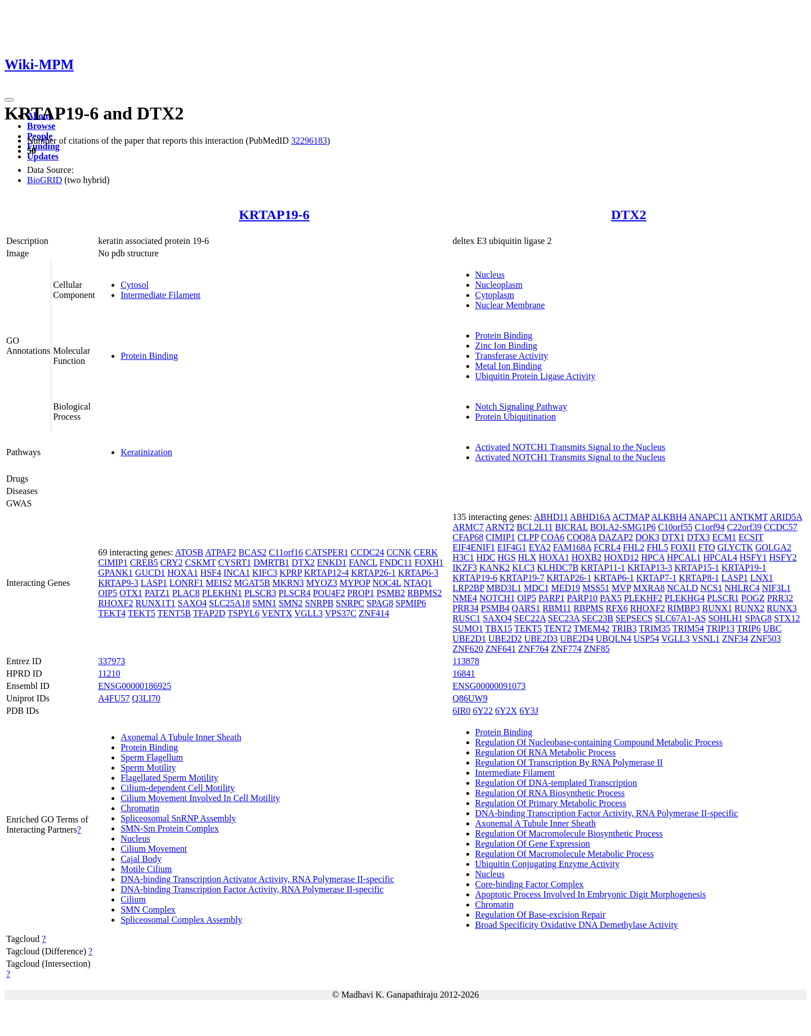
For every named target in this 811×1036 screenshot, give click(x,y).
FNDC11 (396, 562)
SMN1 (264, 603)
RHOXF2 (115, 603)
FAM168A (572, 547)
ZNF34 (735, 638)
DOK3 (647, 537)
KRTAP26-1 (373, 572)
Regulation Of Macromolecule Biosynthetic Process (569, 833)
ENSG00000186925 (134, 686)
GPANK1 (115, 572)
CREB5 (144, 562)
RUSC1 (467, 618)
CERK (426, 552)
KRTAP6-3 (418, 572)
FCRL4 (607, 547)
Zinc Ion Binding (506, 345)
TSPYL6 (244, 613)
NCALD (682, 588)
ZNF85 (596, 648)
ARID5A (785, 517)
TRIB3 (624, 628)
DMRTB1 (271, 562)
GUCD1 (150, 572)
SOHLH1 (725, 618)
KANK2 (494, 567)
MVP (621, 588)
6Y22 (483, 710)
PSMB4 (495, 608)
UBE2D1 (470, 638)
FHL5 (657, 547)
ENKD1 (331, 562)
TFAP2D (209, 613)
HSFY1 (753, 557)
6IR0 (462, 710)
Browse (41, 126)
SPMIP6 (410, 603)
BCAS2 (253, 552)
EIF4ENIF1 (474, 547)
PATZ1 (157, 593)
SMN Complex (148, 909)
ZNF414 (374, 613)
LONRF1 (186, 583)
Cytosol (135, 285)
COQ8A (581, 537)
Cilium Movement (154, 848)
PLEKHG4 (685, 598)
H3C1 (463, 557)
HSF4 (210, 572)
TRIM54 (688, 628)
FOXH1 (429, 562)
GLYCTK (735, 547)
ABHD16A (590, 517)
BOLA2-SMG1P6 (623, 527)
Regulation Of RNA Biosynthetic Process (550, 793)
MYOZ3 (321, 583)
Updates (43, 156)
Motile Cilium (146, 869)
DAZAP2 (616, 537)
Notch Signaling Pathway (521, 406)
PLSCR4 (295, 593)
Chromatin (140, 808)
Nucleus (490, 274)
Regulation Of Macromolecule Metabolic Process (564, 854)
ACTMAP (630, 517)
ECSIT (750, 537)
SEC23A (564, 618)
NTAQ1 (417, 583)
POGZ (753, 598)
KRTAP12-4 (326, 572)
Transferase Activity (512, 356)
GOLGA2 (773, 547)
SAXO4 (192, 603)
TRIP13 (720, 628)
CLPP (528, 537)
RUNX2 (749, 608)
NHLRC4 (741, 588)
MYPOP (355, 583)
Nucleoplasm (499, 285)
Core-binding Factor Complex (529, 884)
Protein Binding (149, 356)
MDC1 (536, 588)
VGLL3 (308, 613)
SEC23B (597, 618)
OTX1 (130, 593)
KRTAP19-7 (522, 578)
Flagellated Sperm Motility (169, 777)
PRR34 (466, 608)
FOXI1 (683, 547)
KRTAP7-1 (656, 578)
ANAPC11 (708, 517)
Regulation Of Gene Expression (532, 843)
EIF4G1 (512, 547)
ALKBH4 (669, 517)
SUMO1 (468, 628)
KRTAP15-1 (697, 567)
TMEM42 (591, 628)
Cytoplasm (494, 295)
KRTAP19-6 (274, 214)
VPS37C (341, 613)
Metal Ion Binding (508, 366)
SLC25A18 (229, 603)
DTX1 (673, 537)
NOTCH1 (497, 598)
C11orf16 (286, 552)
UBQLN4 (613, 638)
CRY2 (171, 562)
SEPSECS (634, 618)
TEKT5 (141, 613)
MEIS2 (218, 583)
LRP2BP (468, 588)
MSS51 (595, 588)
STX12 (787, 618)
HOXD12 (621, 557)
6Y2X (506, 710)
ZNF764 (533, 648)
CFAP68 (468, 537)
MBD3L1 (504, 588)
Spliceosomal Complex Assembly (181, 919)
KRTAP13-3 (649, 567)
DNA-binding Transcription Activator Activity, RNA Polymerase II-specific (257, 879)
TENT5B (174, 613)
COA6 (552, 537)
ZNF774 (566, 648)
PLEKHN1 (222, 593)
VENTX (276, 613)
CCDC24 (368, 552)
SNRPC (350, 603)
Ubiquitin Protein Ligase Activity (535, 376)
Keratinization (146, 452)
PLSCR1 (723, 598)
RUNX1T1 (155, 603)
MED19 (566, 588)
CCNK (398, 552)
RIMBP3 (683, 608)
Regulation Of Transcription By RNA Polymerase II (569, 762)
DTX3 (698, 537)
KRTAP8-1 (699, 578)
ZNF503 (765, 638)
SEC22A (530, 618)
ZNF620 (468, 648)
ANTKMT (748, 517)
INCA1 (237, 572)
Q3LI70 (146, 698)
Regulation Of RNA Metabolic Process (545, 752)
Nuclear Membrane (510, 305)
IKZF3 (465, 567)
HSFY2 (783, 557)
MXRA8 (649, 588)
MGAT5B (252, 583)
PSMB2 (390, 593)
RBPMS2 (424, 593)
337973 (111, 661)
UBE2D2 (505, 638)
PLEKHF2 (643, 598)
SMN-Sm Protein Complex (170, 828)
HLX (527, 557)
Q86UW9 (470, 698)
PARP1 (551, 598)
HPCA (653, 557)
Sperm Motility (148, 767)
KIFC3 (264, 572)
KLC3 (523, 567)
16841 (464, 673)
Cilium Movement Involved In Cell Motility (200, 798)
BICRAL (571, 527)
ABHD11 (551, 517)
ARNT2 (500, 527)
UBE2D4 (577, 638)
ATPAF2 (220, 552)
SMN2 (291, 603)
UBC (772, 628)
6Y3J (528, 710)
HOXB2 (586, 557)
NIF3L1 (776, 588)
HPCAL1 (684, 557)
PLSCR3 (260, 593)
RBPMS (588, 608)
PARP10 (582, 598)
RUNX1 (717, 608)
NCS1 (711, 588)
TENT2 (558, 628)
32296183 (309, 140)
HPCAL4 (720, 557)
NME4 (465, 598)
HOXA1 (182, 572)
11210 (109, 673)
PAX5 (611, 598)
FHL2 (633, 547)
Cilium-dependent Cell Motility (178, 788)
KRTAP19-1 (744, 567)
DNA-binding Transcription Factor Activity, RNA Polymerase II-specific (252, 889)
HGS (507, 557)
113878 (466, 661)
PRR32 (780, 598)
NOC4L (386, 583)
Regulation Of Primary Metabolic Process (550, 803)
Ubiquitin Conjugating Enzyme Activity (547, 864)
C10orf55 (675, 527)
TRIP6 (749, 628)
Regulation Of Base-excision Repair (540, 914)
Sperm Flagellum (152, 757)
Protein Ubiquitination (515, 416)
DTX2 (629, 214)
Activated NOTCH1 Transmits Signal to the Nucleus (570, 447)
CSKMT (200, 562)
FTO (706, 547)
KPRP (290, 572)
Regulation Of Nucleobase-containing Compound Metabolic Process (599, 742)
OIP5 (107, 593)
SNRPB (319, 603)
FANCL (363, 562)
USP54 (646, 638)
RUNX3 (781, 608)
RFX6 (617, 608)
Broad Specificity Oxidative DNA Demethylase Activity (576, 925)
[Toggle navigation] (9, 99)
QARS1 (525, 608)
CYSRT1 (234, 562)
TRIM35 (654, 628)
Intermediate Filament (160, 295)
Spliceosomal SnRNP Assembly (178, 818)
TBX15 (498, 628)
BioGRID (44, 180)
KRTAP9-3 (118, 583)
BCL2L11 (534, 527)
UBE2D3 (541, 638)
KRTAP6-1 (614, 578)
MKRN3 (288, 583)
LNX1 (761, 578)
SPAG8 (380, 603)
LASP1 (154, 583)
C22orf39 (744, 527)
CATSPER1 (326, 552)
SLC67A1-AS (680, 618)
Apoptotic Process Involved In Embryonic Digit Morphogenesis (590, 894)
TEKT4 (112, 613)
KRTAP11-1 (603, 567)
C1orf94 (709, 527)
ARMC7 (468, 527)
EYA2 (540, 547)
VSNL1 (706, 638)
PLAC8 (186, 593)
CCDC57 (780, 527)
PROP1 (360, 593)
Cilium (133, 899)
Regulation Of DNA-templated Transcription (556, 783)
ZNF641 (500, 648)
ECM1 (724, 537)
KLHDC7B (557, 567)
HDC (486, 557)
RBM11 (556, 608)
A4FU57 (114, 698)
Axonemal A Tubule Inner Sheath (181, 737)
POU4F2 (329, 593)
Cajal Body (141, 859)
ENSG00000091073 (489, 686)
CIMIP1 (112, 562)
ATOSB (189, 552)
